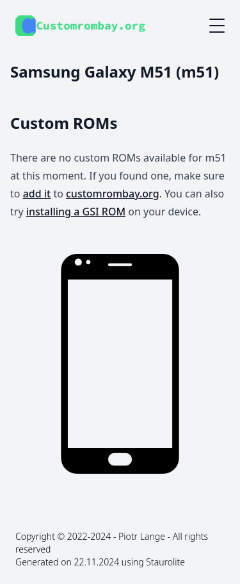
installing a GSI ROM (75, 211)
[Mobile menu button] (217, 25)
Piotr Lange (141, 536)
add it (37, 194)
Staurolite (165, 562)
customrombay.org (112, 194)
